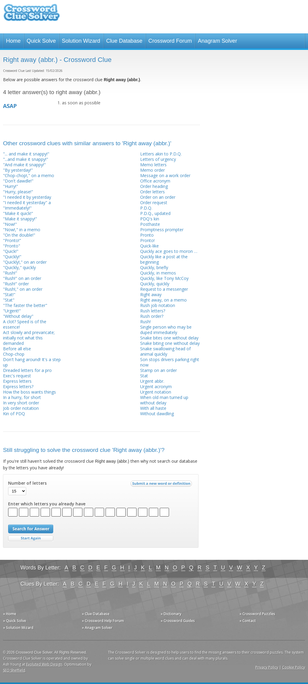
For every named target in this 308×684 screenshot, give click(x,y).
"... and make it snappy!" (26, 154)
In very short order (21, 403)
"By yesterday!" (18, 170)
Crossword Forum (170, 41)
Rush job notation (157, 305)
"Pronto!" (12, 240)
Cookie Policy (293, 667)
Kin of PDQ (14, 413)
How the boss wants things (29, 392)
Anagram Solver (217, 41)
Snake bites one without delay (169, 338)
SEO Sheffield (14, 670)
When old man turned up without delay (164, 400)
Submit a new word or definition (162, 484)
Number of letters (27, 483)
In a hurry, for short (22, 397)
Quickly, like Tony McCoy (164, 278)
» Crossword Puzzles (257, 613)
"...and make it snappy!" (25, 159)
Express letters (17, 381)
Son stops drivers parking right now (169, 362)
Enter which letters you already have (46, 504)
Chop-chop (13, 354)
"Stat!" (9, 294)
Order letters (152, 192)
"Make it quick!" (18, 213)
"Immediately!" (17, 208)
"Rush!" (10, 273)
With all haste (153, 408)
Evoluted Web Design (44, 664)
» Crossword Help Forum (103, 620)
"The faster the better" (25, 305)
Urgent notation (155, 392)
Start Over (30, 538)
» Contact (247, 620)
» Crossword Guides (178, 620)
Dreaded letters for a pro (27, 370)
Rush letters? (152, 311)
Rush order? (151, 316)
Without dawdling (157, 413)
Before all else (17, 348)
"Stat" (8, 300)
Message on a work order (165, 175)
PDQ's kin (149, 219)
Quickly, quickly (154, 284)
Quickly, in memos (158, 273)
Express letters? (18, 386)
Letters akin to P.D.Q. (161, 154)
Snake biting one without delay (170, 343)
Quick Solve (41, 41)
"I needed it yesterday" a (27, 202)
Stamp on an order (158, 370)
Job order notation (21, 408)
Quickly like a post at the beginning (164, 259)
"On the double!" (19, 235)
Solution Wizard (81, 41)
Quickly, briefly (154, 267)
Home (13, 41)
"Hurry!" (10, 186)
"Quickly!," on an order (25, 262)
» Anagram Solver (97, 627)
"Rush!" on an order (22, 278)
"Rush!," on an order (22, 289)
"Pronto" (11, 246)
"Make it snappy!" (20, 219)
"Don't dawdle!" (18, 181)
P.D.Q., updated (155, 213)
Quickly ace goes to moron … (168, 251)
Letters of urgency (158, 159)
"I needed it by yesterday (27, 197)
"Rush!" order (16, 284)
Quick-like (149, 246)
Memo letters (153, 164)
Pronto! (147, 240)
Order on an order (157, 197)
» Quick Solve (14, 620)
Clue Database (124, 41)
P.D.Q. (146, 208)
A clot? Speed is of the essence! (24, 324)
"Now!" (10, 224)
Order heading (154, 186)
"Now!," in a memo (21, 229)
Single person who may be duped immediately (166, 329)
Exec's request (17, 376)
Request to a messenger (164, 289)
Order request (153, 202)
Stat (144, 376)
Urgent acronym (156, 386)
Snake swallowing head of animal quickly (165, 351)
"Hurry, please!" (18, 192)
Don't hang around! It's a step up (32, 362)
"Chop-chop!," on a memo (28, 175)
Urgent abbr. (152, 381)
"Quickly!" (12, 256)
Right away (151, 294)
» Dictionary (171, 613)
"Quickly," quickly (19, 267)
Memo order (152, 170)
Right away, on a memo (163, 300)
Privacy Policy (266, 667)
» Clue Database (95, 613)
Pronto (147, 235)
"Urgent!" (12, 311)
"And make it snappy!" (24, 164)
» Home (9, 613)
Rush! (145, 321)
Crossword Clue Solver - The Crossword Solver (31, 15)
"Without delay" (18, 316)
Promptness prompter (161, 229)
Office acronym (155, 181)
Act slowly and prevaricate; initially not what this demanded (29, 338)
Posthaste (150, 224)
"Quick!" (10, 251)
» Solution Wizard (18, 627)
